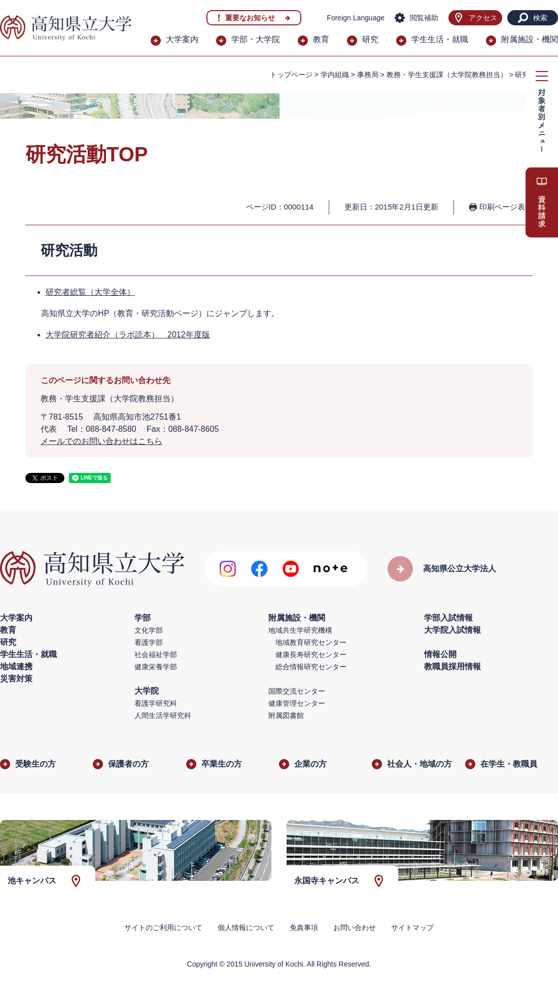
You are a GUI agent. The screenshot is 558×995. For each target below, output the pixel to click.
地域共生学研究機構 (300, 630)
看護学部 (148, 642)
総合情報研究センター (310, 667)
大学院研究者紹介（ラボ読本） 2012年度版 (128, 334)
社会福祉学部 (155, 654)
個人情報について (246, 927)
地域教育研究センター (310, 642)
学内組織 (335, 75)
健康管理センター (296, 703)
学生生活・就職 (439, 39)
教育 (321, 39)
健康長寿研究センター (310, 654)
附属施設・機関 (529, 39)
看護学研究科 (155, 703)
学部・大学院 (255, 39)
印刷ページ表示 (506, 206)
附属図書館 (286, 715)
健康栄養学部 (155, 667)
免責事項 (304, 927)
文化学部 (148, 630)
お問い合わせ (354, 927)
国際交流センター (296, 691)
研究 (370, 39)
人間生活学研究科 (162, 715)
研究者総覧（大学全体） (90, 292)
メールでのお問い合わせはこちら (101, 441)
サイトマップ (412, 927)
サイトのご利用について (163, 927)
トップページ (291, 75)
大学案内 (182, 39)
